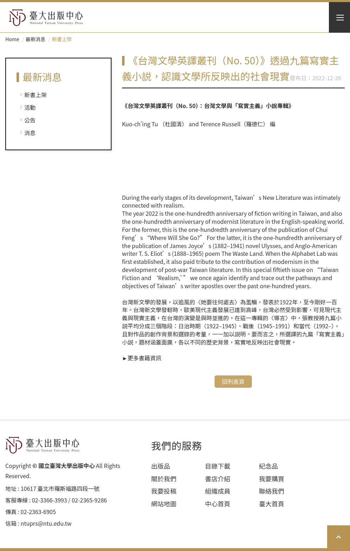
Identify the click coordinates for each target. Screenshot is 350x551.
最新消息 (35, 39)
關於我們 (164, 478)
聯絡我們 (271, 491)
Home (12, 39)
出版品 (160, 466)
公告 (30, 120)
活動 (30, 107)
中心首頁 (217, 503)
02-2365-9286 (89, 500)
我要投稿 (164, 491)
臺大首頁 (271, 503)
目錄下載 (217, 466)
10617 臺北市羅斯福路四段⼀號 (60, 488)
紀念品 (268, 466)
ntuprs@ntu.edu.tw (46, 523)
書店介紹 (217, 478)
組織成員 (217, 491)
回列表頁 (233, 381)
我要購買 (271, 478)
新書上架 (35, 94)
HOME (46, 17)
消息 (30, 132)
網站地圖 (164, 503)
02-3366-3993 (49, 500)
